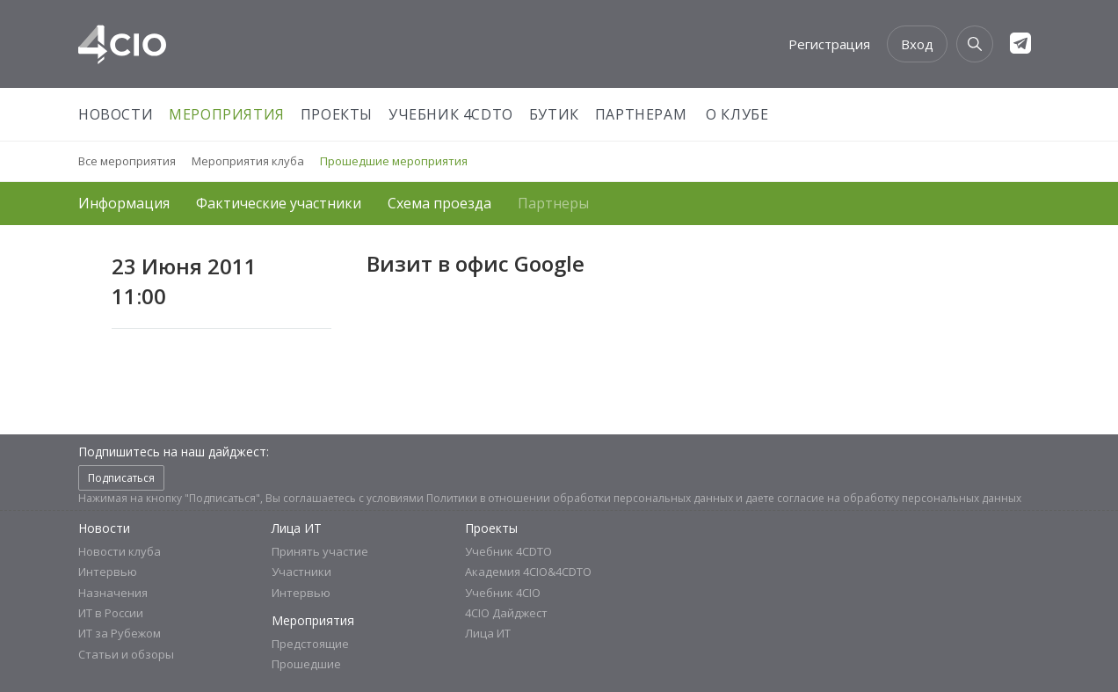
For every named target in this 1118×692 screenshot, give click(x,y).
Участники (301, 571)
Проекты (337, 114)
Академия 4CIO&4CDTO (528, 571)
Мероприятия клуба (248, 161)
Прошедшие (306, 664)
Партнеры (553, 203)
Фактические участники (278, 203)
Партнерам (640, 114)
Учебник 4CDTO (450, 114)
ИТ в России (110, 613)
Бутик (554, 114)
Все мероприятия (127, 161)
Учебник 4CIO (503, 593)
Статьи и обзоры (126, 654)
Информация (124, 203)
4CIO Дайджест (506, 613)
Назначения (113, 593)
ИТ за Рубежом (119, 633)
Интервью (107, 571)
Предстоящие (310, 644)
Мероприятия (227, 114)
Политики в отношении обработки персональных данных (579, 498)
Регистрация (829, 44)
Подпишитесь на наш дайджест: (173, 451)
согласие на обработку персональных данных (899, 498)
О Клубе (737, 114)
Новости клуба (119, 551)
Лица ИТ (297, 528)
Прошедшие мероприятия (394, 161)
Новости (115, 114)
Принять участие (320, 551)
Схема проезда (439, 203)
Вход (917, 44)
